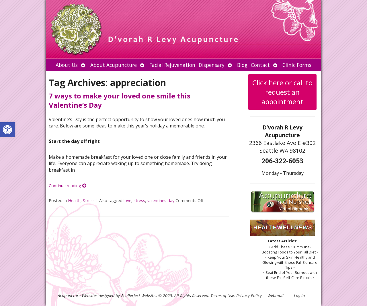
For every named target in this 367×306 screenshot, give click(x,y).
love (127, 200)
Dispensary (212, 64)
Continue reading (67, 185)
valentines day (160, 200)
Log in (299, 295)
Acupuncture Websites (77, 295)
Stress (89, 200)
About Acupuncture (113, 64)
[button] (7, 129)
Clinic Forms (296, 64)
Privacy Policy (249, 295)
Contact (260, 64)
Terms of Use (222, 295)
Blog (242, 64)
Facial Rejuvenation (172, 64)
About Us (67, 64)
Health (74, 200)
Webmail (276, 295)
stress (139, 200)
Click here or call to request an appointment (282, 92)
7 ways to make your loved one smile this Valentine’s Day (119, 100)
